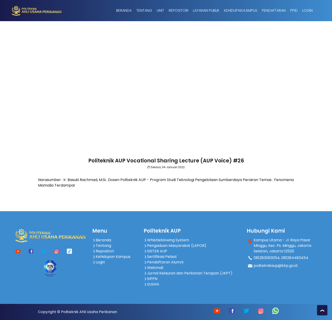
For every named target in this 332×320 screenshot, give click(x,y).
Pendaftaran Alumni (163, 262)
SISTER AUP (155, 251)
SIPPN (150, 278)
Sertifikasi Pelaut (160, 256)
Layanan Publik (206, 10)
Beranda (124, 10)
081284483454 (294, 257)
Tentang (144, 10)
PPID (294, 10)
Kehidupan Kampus (240, 10)
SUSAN (151, 284)
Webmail (153, 267)
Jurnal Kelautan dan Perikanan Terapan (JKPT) (188, 273)
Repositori (178, 10)
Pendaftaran (274, 10)
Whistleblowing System (166, 240)
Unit (160, 10)
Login (307, 10)
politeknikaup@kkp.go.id (275, 265)
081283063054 (267, 257)
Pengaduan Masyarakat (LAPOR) (175, 245)
